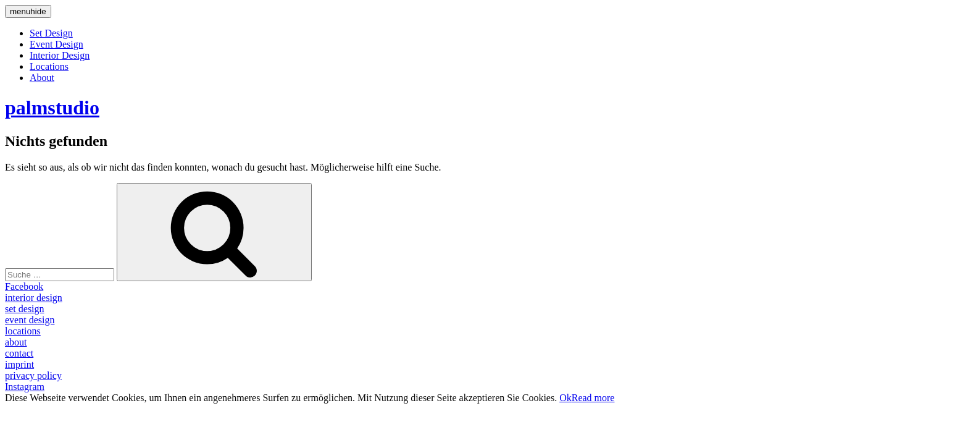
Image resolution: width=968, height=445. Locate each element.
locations (23, 331)
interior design (33, 297)
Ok (565, 397)
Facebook (24, 286)
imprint (19, 364)
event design (29, 320)
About (42, 77)
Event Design (56, 44)
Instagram (24, 386)
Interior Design (60, 55)
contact (19, 353)
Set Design (51, 33)
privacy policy (33, 375)
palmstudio (52, 107)
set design (24, 308)
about (16, 342)
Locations (49, 66)
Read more (593, 397)
